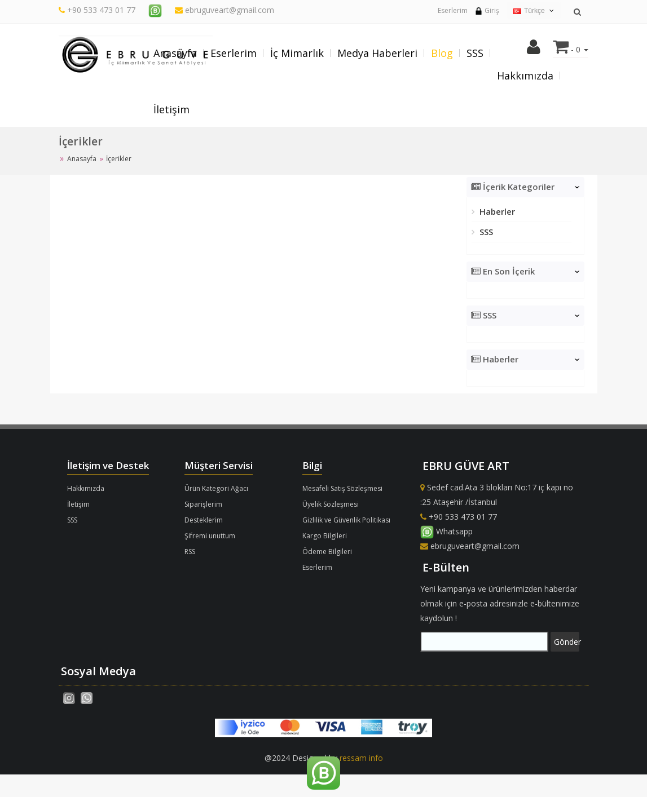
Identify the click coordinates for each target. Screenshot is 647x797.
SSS (474, 53)
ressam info (361, 757)
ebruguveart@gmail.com (224, 10)
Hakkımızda (525, 75)
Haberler (496, 211)
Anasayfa (175, 53)
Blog (442, 53)
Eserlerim (453, 10)
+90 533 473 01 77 (101, 10)
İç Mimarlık (297, 53)
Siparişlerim (203, 504)
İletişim (171, 109)
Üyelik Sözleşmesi (330, 504)
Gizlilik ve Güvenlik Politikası (346, 520)
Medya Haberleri (377, 53)
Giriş (486, 10)
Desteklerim (203, 520)
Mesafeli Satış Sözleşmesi (342, 488)
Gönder (566, 641)
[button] (533, 50)
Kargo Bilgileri (324, 536)
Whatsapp (446, 531)
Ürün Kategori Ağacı (216, 488)
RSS (189, 551)
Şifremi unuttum (209, 536)
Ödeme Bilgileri (327, 551)
